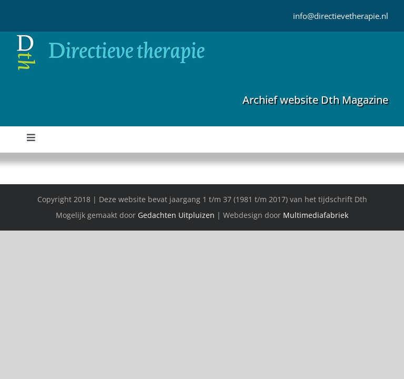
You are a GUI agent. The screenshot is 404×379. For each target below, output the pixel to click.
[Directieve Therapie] (111, 36)
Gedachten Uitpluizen (176, 215)
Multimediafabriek (315, 215)
